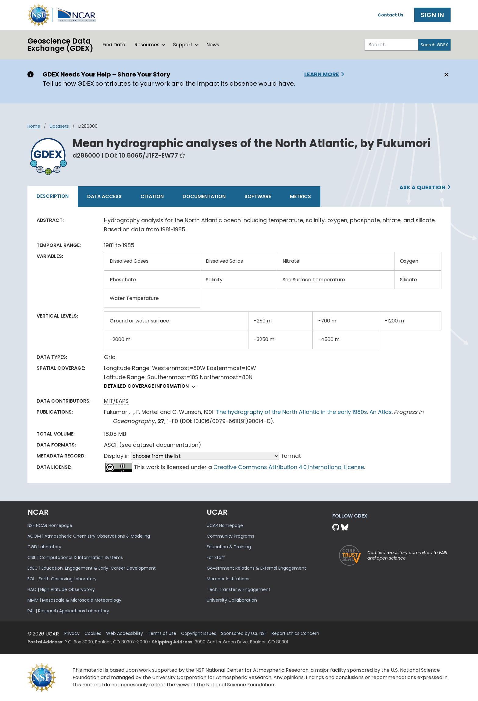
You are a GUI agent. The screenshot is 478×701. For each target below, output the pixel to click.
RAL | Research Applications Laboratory (68, 611)
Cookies (92, 633)
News (212, 44)
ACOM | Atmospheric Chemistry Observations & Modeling (88, 536)
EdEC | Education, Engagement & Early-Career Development (91, 568)
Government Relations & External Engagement (256, 568)
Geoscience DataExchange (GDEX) (60, 44)
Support (183, 44)
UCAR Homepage (225, 525)
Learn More (321, 74)
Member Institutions (228, 579)
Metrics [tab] (300, 196)
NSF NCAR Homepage (49, 525)
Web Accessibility (124, 633)
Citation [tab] (152, 196)
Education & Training (229, 547)
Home (33, 126)
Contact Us (390, 15)
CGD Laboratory (44, 547)
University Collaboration (232, 600)
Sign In (432, 15)
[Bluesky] (344, 527)
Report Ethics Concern (295, 633)
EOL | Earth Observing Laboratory (62, 579)
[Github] (336, 527)
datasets (59, 126)
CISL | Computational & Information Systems (75, 557)
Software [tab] (257, 196)
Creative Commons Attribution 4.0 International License (288, 467)
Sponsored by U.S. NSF (244, 633)
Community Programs (230, 536)
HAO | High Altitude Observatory (61, 589)
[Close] (446, 75)
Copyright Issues (198, 633)
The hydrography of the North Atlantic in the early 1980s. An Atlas (304, 412)
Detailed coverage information (151, 386)
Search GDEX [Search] (434, 45)
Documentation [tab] (204, 196)
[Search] (391, 45)
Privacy (72, 633)
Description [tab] (53, 196)
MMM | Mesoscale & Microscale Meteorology (74, 600)
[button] (163, 44)
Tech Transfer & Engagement (238, 589)
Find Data (113, 44)
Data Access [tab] (104, 196)
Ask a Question (422, 187)
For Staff (216, 557)
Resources (146, 44)
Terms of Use (162, 633)
